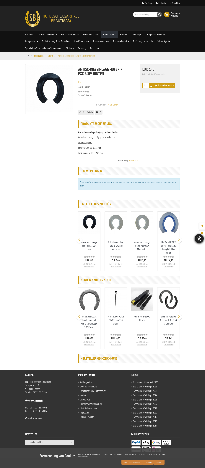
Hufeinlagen (109, 34)
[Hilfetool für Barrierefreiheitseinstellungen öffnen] (199, 238)
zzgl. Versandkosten (158, 74)
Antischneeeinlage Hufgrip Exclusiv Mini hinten (142, 246)
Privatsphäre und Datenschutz (93, 391)
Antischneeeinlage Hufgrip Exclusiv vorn (89, 246)
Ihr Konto (162, 3)
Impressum (84, 412)
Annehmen (159, 463)
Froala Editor (112, 105)
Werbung (82, 48)
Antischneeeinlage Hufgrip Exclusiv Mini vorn (116, 246)
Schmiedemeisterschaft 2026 (145, 382)
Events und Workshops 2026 (145, 386)
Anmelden (176, 3)
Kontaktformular (33, 418)
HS (98, 112)
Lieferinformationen (88, 408)
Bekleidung (30, 34)
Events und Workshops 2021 (145, 408)
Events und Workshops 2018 (145, 421)
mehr (82, 186)
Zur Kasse (149, 3)
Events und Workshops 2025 (145, 391)
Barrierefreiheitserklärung (91, 404)
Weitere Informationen (132, 463)
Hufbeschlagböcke (91, 34)
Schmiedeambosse (101, 41)
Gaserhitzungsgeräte (48, 34)
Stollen (70, 48)
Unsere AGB (85, 399)
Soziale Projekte (87, 417)
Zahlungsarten (86, 382)
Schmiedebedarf (121, 41)
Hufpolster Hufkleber (157, 34)
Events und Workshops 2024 (145, 395)
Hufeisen (124, 34)
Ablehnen (148, 463)
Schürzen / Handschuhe (143, 41)
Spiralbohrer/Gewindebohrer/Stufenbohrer (43, 48)
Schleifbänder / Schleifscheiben (55, 41)
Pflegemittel (31, 41)
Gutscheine (95, 48)
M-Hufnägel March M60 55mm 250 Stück (116, 320)
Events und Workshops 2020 (145, 412)
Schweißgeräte (163, 41)
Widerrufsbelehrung (88, 386)
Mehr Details (86, 112)
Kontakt (83, 395)
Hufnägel (138, 34)
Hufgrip (50, 56)
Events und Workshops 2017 (145, 425)
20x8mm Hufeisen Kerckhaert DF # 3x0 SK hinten (168, 320)
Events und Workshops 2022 (145, 404)
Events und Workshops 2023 (145, 399)
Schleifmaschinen (81, 41)
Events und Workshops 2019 (145, 417)
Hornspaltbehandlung (70, 34)
